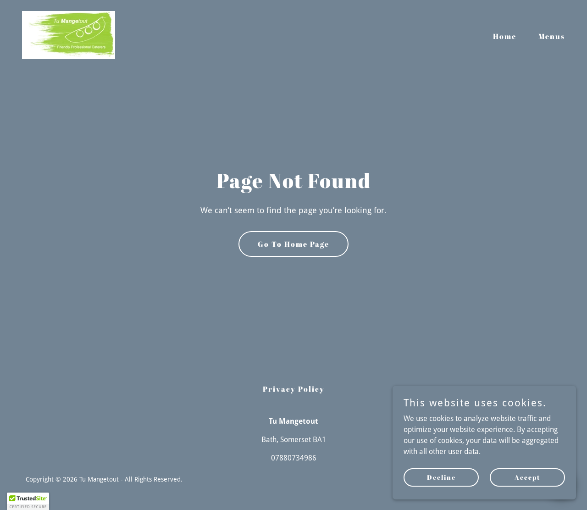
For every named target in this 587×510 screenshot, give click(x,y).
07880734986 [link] (293, 458)
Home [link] (504, 36)
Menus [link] (551, 36)
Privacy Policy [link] (294, 389)
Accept (528, 477)
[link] (68, 34)
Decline (441, 477)
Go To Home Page (293, 244)
